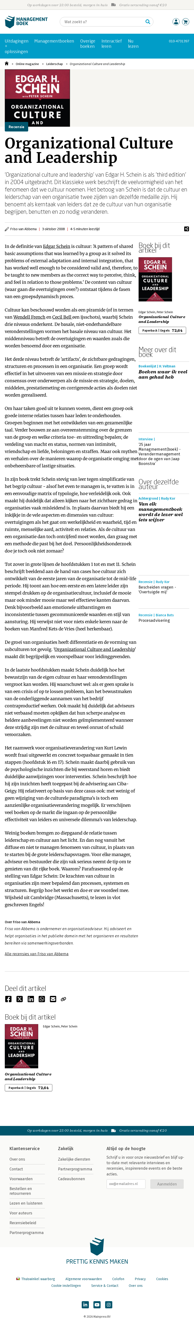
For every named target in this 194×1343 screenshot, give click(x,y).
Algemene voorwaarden (83, 1279)
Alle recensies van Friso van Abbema (37, 954)
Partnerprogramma (27, 1232)
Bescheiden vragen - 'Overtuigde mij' (157, 589)
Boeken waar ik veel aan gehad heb (163, 374)
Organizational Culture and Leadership (97, 64)
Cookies (162, 1279)
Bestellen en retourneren (21, 1191)
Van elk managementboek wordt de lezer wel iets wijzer (161, 512)
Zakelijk (65, 1148)
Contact (16, 1169)
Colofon (118, 1279)
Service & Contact (104, 1286)
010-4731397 (179, 41)
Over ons (17, 1159)
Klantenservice (25, 1148)
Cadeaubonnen (71, 1179)
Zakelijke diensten (74, 1159)
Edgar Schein (56, 246)
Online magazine (27, 64)
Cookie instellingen (66, 1286)
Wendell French (29, 317)
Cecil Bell (62, 317)
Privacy (140, 1279)
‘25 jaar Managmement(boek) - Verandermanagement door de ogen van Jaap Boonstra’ (160, 454)
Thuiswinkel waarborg (36, 1279)
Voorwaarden (21, 1179)
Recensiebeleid (23, 1223)
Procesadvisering (154, 620)
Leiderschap (54, 64)
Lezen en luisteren (26, 1203)
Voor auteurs (21, 1213)
